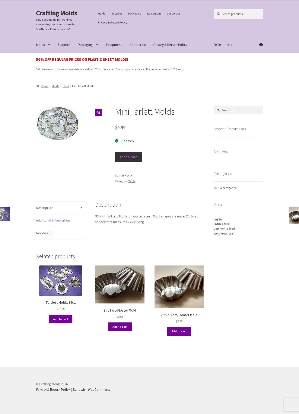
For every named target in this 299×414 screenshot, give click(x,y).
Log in (218, 219)
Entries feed (222, 224)
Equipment (154, 13)
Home (44, 86)
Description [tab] (44, 208)
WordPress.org (223, 233)
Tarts (66, 86)
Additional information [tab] (53, 220)
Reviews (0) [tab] (44, 233)
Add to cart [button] (60, 319)
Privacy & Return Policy (112, 22)
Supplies (117, 13)
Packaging (134, 13)
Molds (101, 13)
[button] (98, 112)
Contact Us (174, 13)
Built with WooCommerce (92, 389)
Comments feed (224, 228)
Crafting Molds (56, 13)
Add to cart (128, 157)
